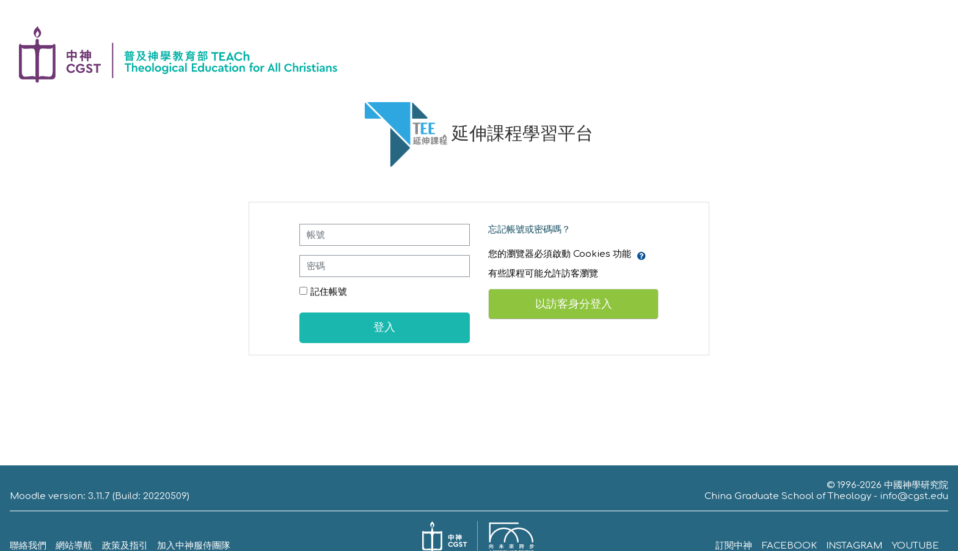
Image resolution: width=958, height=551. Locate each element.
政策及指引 (125, 546)
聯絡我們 (28, 546)
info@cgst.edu (914, 496)
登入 (384, 327)
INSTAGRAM (854, 546)
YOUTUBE (915, 546)
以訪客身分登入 (573, 304)
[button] (641, 254)
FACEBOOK (789, 546)
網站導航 (74, 546)
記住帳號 (328, 292)
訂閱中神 (733, 546)
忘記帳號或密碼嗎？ (529, 229)
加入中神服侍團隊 (193, 546)
